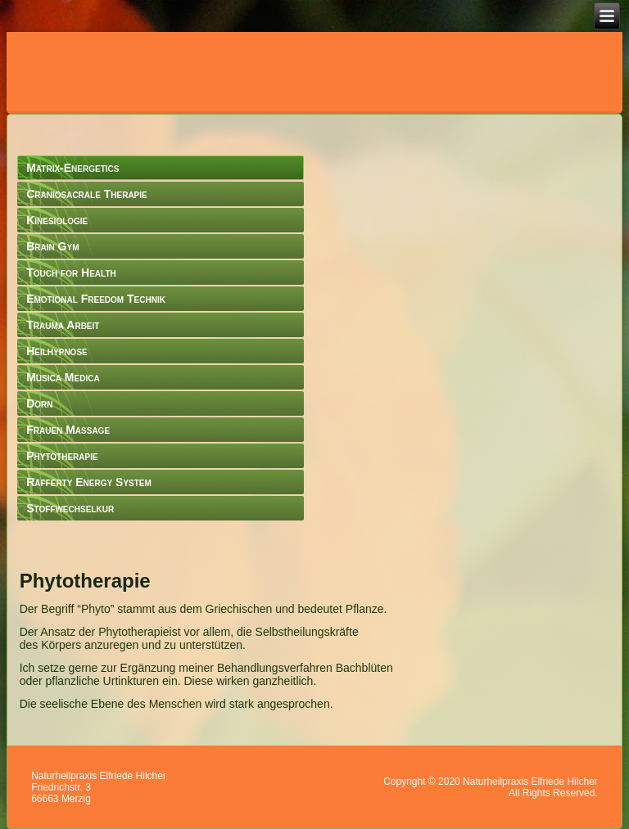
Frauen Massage (68, 429)
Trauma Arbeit (62, 324)
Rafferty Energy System (89, 482)
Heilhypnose (57, 351)
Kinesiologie (57, 220)
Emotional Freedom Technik (95, 298)
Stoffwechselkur (70, 508)
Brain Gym (52, 246)
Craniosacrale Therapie (86, 193)
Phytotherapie (62, 455)
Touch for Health (71, 272)
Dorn (39, 403)
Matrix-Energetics (72, 167)
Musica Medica (62, 377)
